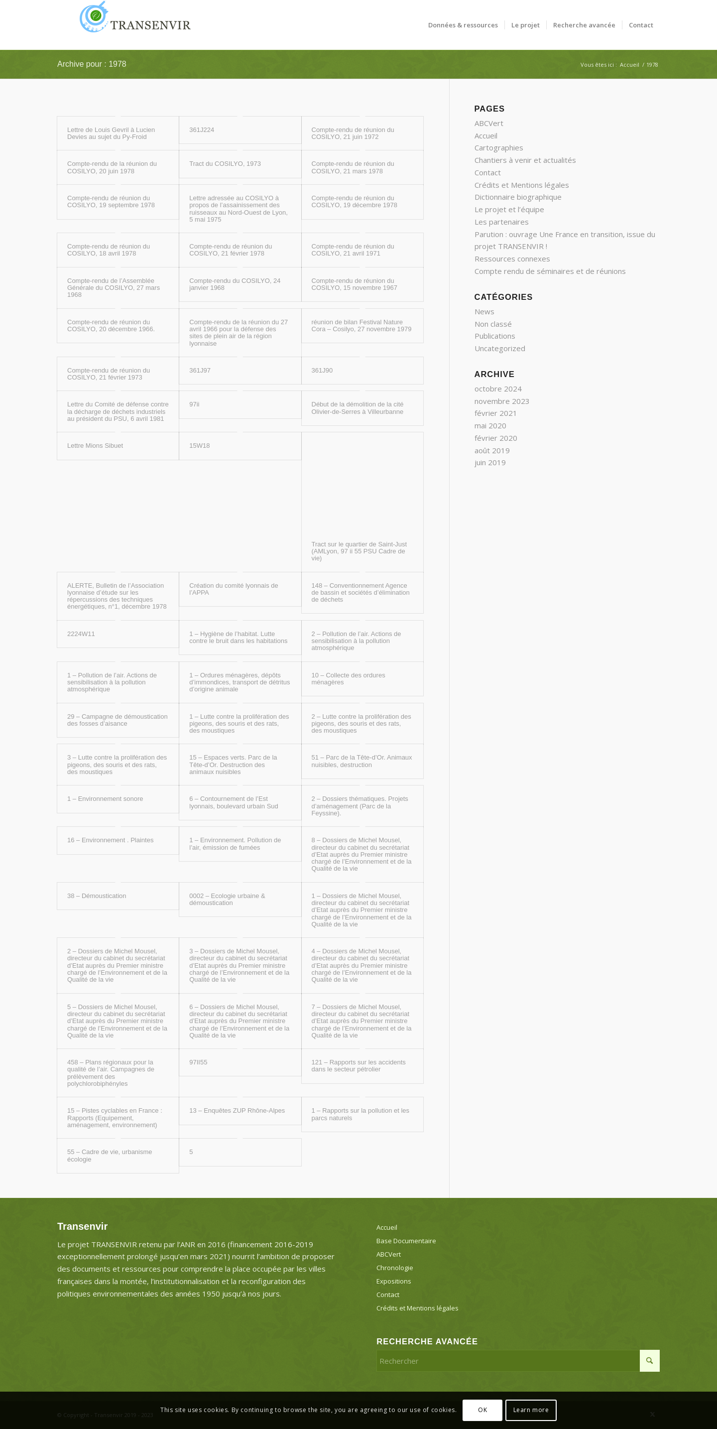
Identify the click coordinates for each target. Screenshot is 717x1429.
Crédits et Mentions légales (522, 185)
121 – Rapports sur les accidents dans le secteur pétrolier (359, 1065)
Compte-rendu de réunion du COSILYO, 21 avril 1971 (353, 250)
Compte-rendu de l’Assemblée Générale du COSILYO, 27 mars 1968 (113, 288)
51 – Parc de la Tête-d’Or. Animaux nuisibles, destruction (362, 761)
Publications (495, 336)
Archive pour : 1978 (91, 64)
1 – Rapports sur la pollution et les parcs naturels (361, 1114)
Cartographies (499, 147)
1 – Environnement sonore (105, 798)
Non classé (493, 324)
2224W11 (81, 634)
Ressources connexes (512, 258)
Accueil (486, 135)
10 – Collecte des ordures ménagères (348, 678)
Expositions (393, 1281)
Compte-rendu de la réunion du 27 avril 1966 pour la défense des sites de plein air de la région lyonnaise (238, 332)
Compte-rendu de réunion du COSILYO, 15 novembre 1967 (354, 284)
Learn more (531, 1410)
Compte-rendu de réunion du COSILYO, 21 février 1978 (230, 250)
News (484, 311)
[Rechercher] (518, 1361)
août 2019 (492, 450)
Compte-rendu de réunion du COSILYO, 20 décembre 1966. (111, 325)
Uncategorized (500, 348)
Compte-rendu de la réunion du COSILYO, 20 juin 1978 (112, 167)
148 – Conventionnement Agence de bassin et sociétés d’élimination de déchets (361, 593)
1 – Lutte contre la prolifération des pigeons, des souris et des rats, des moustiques (239, 724)
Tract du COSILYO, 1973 (225, 163)
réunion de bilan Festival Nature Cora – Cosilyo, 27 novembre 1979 (362, 325)
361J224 (201, 129)
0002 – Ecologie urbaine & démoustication (227, 899)
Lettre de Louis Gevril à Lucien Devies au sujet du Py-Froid (111, 133)
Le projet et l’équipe (509, 209)
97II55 (198, 1062)
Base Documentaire (406, 1240)
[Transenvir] (132, 25)
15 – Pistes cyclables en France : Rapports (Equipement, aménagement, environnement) (114, 1118)
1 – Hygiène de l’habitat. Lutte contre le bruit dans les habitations (238, 637)
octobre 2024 (498, 388)
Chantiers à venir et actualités (525, 160)
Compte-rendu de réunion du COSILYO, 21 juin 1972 (353, 133)
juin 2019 (490, 462)
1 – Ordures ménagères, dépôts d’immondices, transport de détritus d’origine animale (239, 682)
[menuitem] (463, 25)
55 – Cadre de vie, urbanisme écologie (109, 1155)
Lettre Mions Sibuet (95, 445)
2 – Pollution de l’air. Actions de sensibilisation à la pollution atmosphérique (356, 641)
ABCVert (489, 123)
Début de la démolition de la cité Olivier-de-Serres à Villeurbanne (358, 407)
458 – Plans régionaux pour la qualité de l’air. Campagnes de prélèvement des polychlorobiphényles (110, 1072)
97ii (194, 404)
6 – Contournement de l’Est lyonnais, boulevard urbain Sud (233, 802)
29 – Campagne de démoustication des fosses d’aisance (117, 720)
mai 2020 (490, 425)
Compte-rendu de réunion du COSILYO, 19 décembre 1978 (354, 201)
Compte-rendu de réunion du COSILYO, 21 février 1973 (108, 374)
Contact (488, 172)
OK (482, 1410)
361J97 (200, 370)
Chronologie (394, 1267)
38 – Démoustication (96, 896)
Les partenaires (502, 222)
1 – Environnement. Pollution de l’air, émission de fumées (235, 843)
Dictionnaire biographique (518, 197)
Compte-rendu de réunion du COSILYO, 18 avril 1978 (108, 250)
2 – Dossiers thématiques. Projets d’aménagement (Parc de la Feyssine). (360, 806)
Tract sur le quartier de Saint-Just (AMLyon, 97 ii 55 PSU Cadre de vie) (359, 551)
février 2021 (496, 413)
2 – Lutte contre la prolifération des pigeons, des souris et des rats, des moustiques (361, 724)
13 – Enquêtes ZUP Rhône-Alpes (237, 1110)
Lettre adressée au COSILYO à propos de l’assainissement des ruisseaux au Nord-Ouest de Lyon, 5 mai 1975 (238, 208)
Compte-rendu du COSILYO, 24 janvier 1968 (234, 284)
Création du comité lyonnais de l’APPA (233, 589)
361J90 (322, 370)
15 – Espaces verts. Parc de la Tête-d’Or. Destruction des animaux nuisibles (233, 765)
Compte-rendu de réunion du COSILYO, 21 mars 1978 (353, 167)
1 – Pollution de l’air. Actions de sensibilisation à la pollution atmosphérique (112, 682)
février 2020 (496, 438)
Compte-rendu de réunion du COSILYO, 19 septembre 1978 (111, 201)
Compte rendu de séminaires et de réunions (550, 271)
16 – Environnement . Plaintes (110, 840)
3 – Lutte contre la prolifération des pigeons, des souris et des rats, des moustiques (117, 765)
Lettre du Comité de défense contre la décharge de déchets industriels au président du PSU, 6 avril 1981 (118, 411)
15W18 (199, 445)
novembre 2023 (502, 401)
